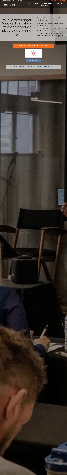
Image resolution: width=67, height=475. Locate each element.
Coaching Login (62, 0)
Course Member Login (54, 0)
